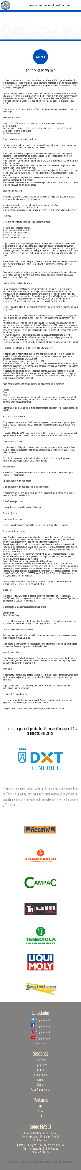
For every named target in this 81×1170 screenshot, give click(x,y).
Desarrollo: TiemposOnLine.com (34, 1162)
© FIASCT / (13, 1162)
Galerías (40, 1084)
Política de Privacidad (63, 1162)
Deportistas (40, 1060)
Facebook (6, 390)
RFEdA (40, 1111)
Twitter (5, 392)
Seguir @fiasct (40, 1020)
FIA (40, 1106)
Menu (40, 57)
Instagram (6, 394)
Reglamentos (40, 1065)
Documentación (40, 1074)
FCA (40, 1116)
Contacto (40, 1043)
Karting (40, 1079)
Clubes (40, 1070)
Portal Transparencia (41, 1089)
